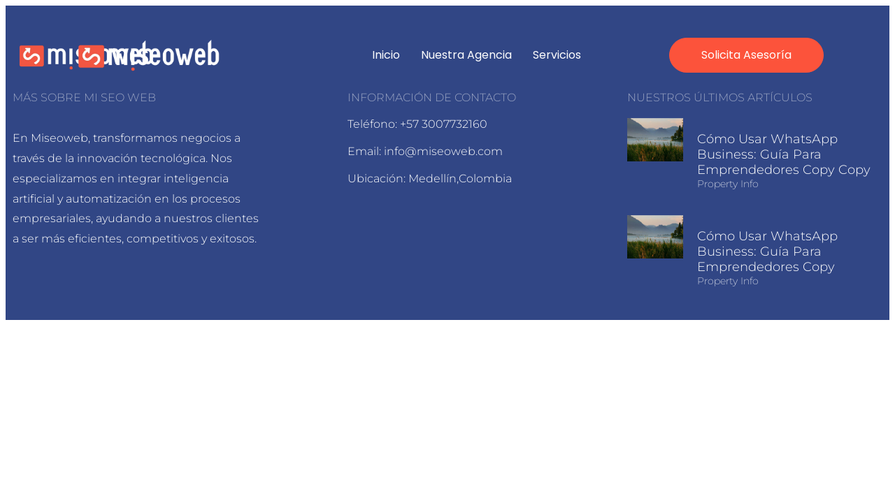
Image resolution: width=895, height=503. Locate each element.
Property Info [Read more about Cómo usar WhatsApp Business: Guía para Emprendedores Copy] (728, 281)
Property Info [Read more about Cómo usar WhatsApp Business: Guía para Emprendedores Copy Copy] (728, 183)
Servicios (557, 55)
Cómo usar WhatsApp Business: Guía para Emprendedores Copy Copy (784, 154)
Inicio (386, 55)
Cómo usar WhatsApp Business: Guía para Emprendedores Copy (767, 251)
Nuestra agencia (466, 55)
